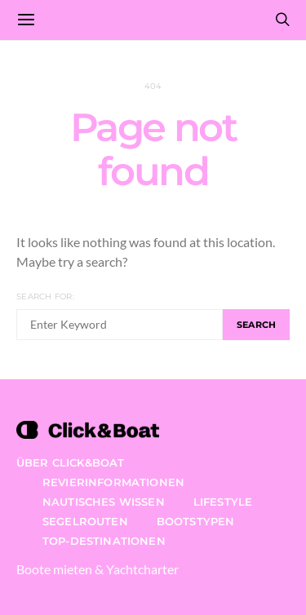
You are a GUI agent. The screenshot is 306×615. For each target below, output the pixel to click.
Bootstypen (196, 521)
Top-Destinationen (104, 540)
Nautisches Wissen (103, 501)
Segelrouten (85, 521)
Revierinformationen (113, 482)
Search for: (45, 296)
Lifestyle (222, 501)
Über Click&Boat (70, 462)
